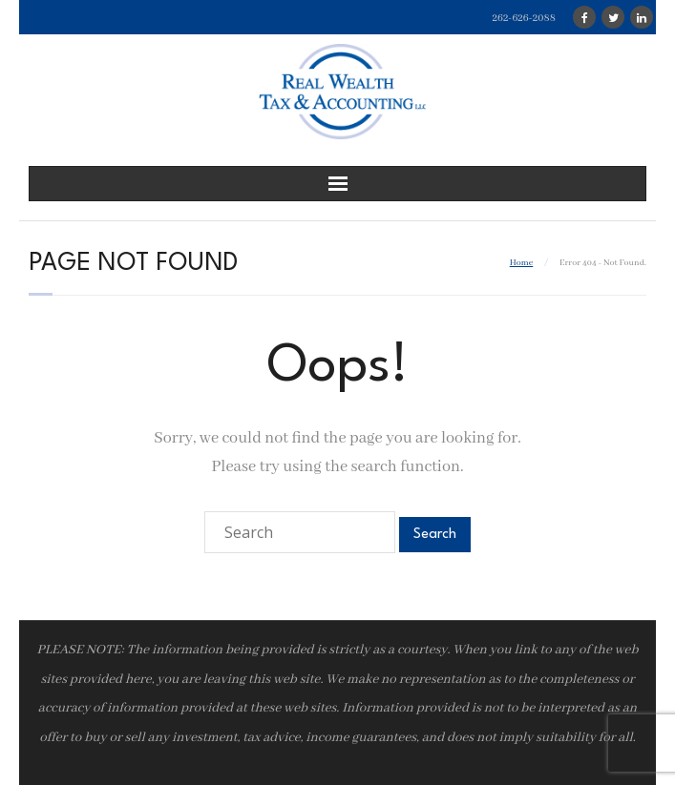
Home (522, 263)
